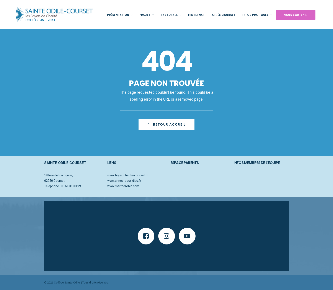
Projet (139, 15)
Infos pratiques (250, 15)
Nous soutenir (289, 15)
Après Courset (217, 15)
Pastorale (164, 15)
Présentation (113, 15)
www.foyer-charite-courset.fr (127, 175)
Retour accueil (166, 124)
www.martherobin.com (123, 186)
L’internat (189, 15)
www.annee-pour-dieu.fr (124, 180)
